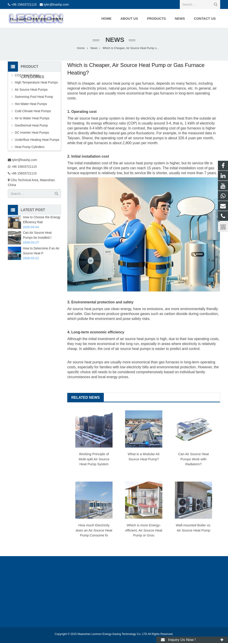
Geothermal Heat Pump (31, 125)
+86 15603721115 (24, 4)
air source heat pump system (97, 118)
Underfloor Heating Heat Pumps (37, 139)
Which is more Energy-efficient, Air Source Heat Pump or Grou (143, 530)
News (114, 39)
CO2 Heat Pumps (27, 75)
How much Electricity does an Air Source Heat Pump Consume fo (94, 530)
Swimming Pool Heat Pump (34, 97)
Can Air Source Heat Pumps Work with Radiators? (193, 459)
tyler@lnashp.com (56, 4)
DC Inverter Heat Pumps (32, 132)
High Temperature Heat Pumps (36, 82)
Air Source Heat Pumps (31, 89)
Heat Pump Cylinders (29, 147)
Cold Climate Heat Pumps (33, 111)
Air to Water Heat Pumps (32, 118)
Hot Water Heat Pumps (31, 104)
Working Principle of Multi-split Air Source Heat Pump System (94, 459)
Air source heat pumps (85, 362)
